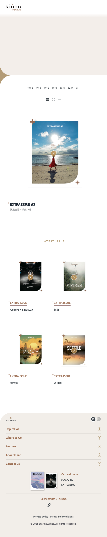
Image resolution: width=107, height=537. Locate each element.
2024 (38, 88)
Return (54, 419)
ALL (78, 88)
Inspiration (53, 429)
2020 (70, 88)
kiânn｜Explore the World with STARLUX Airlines (13, 7)
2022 (54, 88)
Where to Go (53, 437)
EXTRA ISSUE (18, 302)
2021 (62, 88)
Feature (53, 446)
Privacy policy (40, 516)
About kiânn (53, 455)
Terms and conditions (62, 516)
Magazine (67, 479)
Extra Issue (68, 485)
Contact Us (53, 464)
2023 (46, 88)
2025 (30, 88)
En (98, 419)
